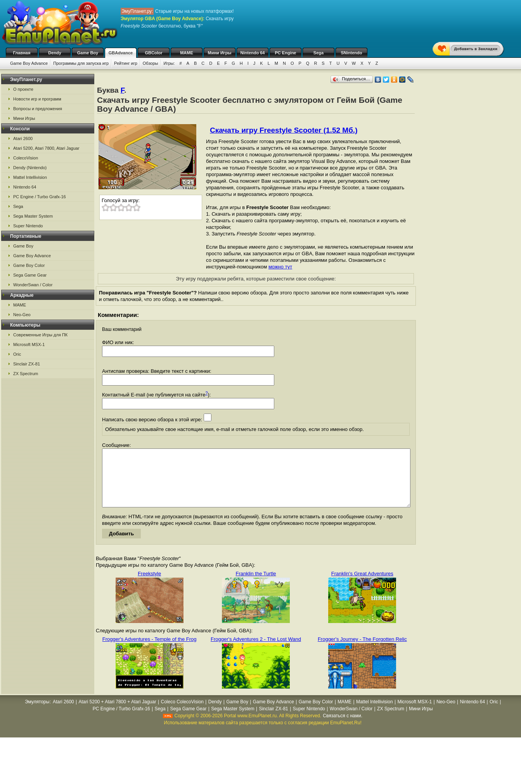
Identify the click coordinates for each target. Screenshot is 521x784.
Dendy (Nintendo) (30, 167)
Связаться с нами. (342, 727)
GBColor (153, 52)
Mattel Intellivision (30, 177)
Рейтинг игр (125, 63)
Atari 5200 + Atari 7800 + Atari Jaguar (117, 713)
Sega (318, 52)
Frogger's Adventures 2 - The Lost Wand (256, 651)
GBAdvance (121, 52)
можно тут (280, 267)
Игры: (169, 63)
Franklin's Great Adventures (362, 585)
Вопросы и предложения (37, 108)
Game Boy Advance (29, 63)
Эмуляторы (37, 713)
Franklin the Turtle (255, 585)
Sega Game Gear (30, 275)
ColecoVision (25, 158)
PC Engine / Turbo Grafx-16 (39, 196)
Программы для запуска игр (81, 63)
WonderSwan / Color (32, 284)
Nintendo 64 (253, 52)
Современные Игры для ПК (40, 334)
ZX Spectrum (25, 373)
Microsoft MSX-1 (29, 344)
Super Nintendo (28, 225)
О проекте (23, 89)
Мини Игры (220, 52)
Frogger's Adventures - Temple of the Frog (149, 651)
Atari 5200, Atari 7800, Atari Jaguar (46, 148)
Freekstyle (149, 585)
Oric (17, 354)
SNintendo (351, 52)
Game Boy (87, 52)
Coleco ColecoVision (182, 713)
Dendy (54, 52)
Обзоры (150, 63)
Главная (22, 52)
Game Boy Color (29, 265)
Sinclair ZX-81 (26, 364)
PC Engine (285, 52)
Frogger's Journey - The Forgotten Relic (362, 651)
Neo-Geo (22, 314)
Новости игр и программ (37, 99)
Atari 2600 (23, 138)
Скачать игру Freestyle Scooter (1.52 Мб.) (283, 130)
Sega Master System (33, 216)
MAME (186, 52)
